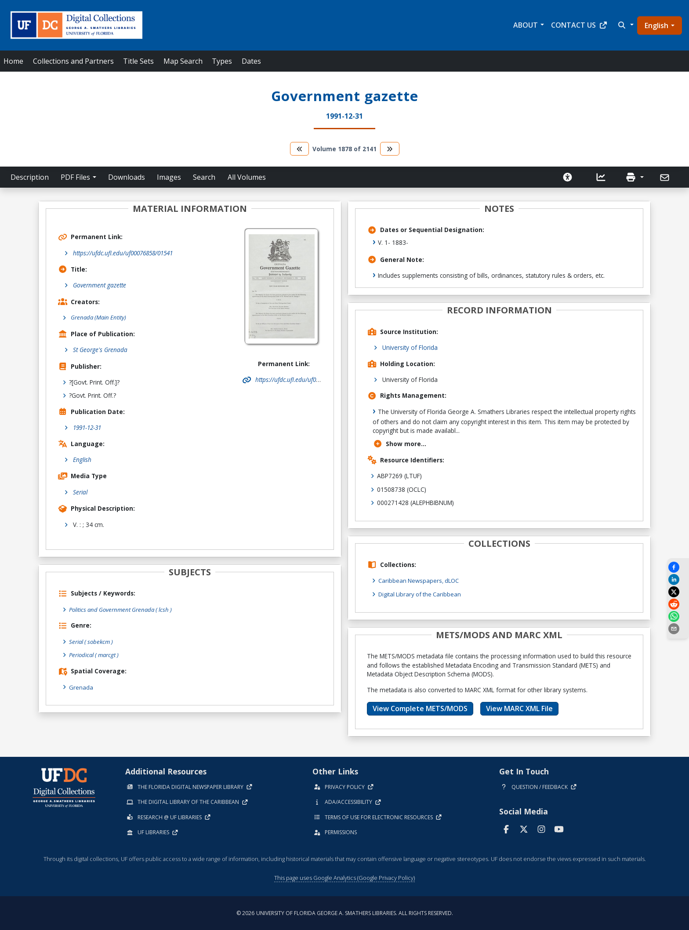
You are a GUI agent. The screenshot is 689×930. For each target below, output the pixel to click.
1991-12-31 (87, 428)
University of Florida (410, 347)
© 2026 (344, 912)
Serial (80, 492)
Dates (251, 61)
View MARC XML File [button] (519, 708)
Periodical (95, 655)
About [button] (525, 25)
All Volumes (247, 177)
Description (30, 177)
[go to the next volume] (389, 149)
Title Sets (138, 61)
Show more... (399, 444)
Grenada (81, 687)
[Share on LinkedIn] (678, 579)
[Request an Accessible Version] (568, 177)
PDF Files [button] (75, 177)
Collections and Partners (73, 61)
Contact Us (579, 25)
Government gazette (99, 285)
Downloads (126, 177)
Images (169, 177)
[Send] (665, 177)
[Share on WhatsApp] (678, 616)
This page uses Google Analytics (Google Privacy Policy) (344, 878)
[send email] (678, 628)
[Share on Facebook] (678, 567)
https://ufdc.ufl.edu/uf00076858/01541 (123, 253)
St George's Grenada (100, 350)
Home (13, 61)
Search (204, 177)
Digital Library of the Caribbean (421, 594)
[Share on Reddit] (678, 604)
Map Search (183, 61)
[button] (625, 25)
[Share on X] (678, 591)
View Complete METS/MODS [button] (420, 708)
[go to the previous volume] (299, 149)
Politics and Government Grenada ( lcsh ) (123, 609)
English (656, 25)
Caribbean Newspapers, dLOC (420, 580)
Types (222, 61)
